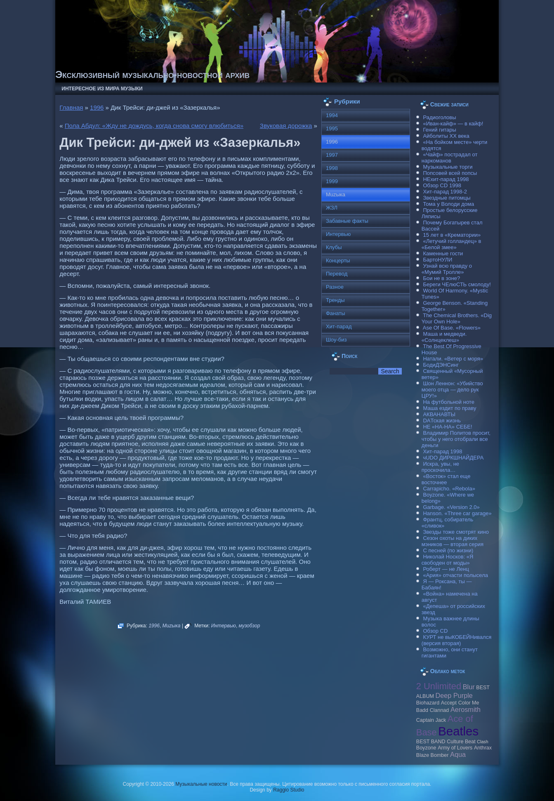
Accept (449, 703)
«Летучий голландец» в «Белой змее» (451, 244)
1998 (332, 168)
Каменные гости (443, 253)
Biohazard (427, 703)
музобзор (249, 626)
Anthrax (483, 748)
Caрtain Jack (431, 720)
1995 (332, 128)
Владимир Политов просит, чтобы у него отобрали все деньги (456, 439)
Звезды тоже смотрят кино (456, 532)
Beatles (458, 731)
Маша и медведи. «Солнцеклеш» (444, 337)
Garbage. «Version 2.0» (451, 507)
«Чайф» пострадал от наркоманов (450, 157)
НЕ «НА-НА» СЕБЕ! (447, 427)
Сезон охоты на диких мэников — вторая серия (452, 541)
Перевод (336, 274)
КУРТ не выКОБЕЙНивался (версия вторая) (456, 640)
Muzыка (172, 626)
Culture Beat (461, 741)
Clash (482, 741)
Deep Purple (454, 695)
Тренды (335, 300)
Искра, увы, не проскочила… (440, 467)
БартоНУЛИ (437, 260)
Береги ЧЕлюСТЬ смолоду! (456, 284)
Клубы (334, 247)
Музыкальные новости (201, 784)
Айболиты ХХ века (446, 136)
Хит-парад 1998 (442, 451)
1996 (97, 107)
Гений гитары (439, 130)
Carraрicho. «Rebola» (449, 488)
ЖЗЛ (331, 208)
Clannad (439, 710)
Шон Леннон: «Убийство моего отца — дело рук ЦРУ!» (452, 389)
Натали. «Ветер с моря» (453, 359)
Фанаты (335, 313)
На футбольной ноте (448, 402)
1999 (332, 181)
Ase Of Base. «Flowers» (452, 328)
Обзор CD (435, 631)
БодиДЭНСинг (440, 365)
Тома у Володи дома (448, 204)
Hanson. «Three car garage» (457, 513)
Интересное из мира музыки (101, 89)
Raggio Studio (288, 790)
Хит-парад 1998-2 (445, 191)
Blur (469, 686)
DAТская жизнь (442, 420)
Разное (335, 287)
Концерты (338, 260)
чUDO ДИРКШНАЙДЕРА (453, 458)
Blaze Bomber (432, 755)
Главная (71, 107)
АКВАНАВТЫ (439, 414)
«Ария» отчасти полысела (455, 575)
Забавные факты (347, 221)
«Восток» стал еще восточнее (446, 479)
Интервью (223, 626)
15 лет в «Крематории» (452, 235)
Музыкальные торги (447, 167)
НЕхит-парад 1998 (446, 179)
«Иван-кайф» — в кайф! (453, 123)
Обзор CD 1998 (442, 185)
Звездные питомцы (446, 198)
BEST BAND (431, 741)
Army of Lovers (455, 748)
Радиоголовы (439, 117)
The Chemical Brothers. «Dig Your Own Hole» (457, 318)
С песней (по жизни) (448, 550)
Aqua (458, 754)
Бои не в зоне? (441, 278)
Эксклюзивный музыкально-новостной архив (152, 74)
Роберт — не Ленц (446, 569)
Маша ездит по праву (449, 408)
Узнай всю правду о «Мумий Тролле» (447, 269)
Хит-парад (339, 326)
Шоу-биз (336, 340)
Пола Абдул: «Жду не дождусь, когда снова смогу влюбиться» (154, 125)
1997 (332, 155)
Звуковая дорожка (286, 125)
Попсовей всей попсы (450, 173)
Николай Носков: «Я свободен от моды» (448, 560)
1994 (332, 115)
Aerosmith (465, 709)
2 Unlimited (438, 686)
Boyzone (426, 748)
